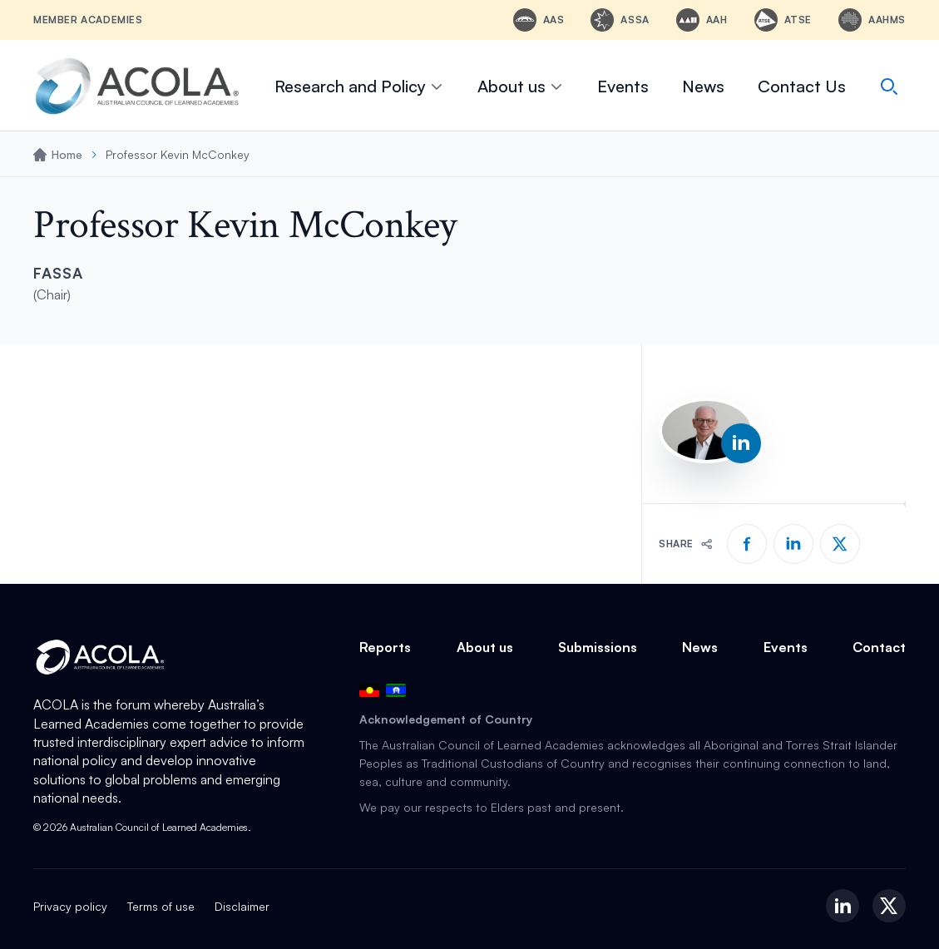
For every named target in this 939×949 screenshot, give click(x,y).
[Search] (889, 86)
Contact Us (802, 86)
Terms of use (161, 906)
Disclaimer (242, 906)
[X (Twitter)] (889, 905)
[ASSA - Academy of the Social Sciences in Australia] (620, 20)
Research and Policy (359, 86)
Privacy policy (70, 906)
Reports (385, 647)
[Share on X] (840, 544)
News (703, 86)
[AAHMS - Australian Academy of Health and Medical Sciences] (872, 20)
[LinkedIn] (842, 905)
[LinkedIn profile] (741, 443)
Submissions (597, 647)
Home (57, 154)
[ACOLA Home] (137, 86)
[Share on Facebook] (747, 544)
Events (623, 86)
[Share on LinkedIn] (793, 544)
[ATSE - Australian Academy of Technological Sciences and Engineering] (783, 20)
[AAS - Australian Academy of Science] (539, 20)
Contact (879, 647)
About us (520, 86)
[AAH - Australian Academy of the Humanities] (702, 20)
